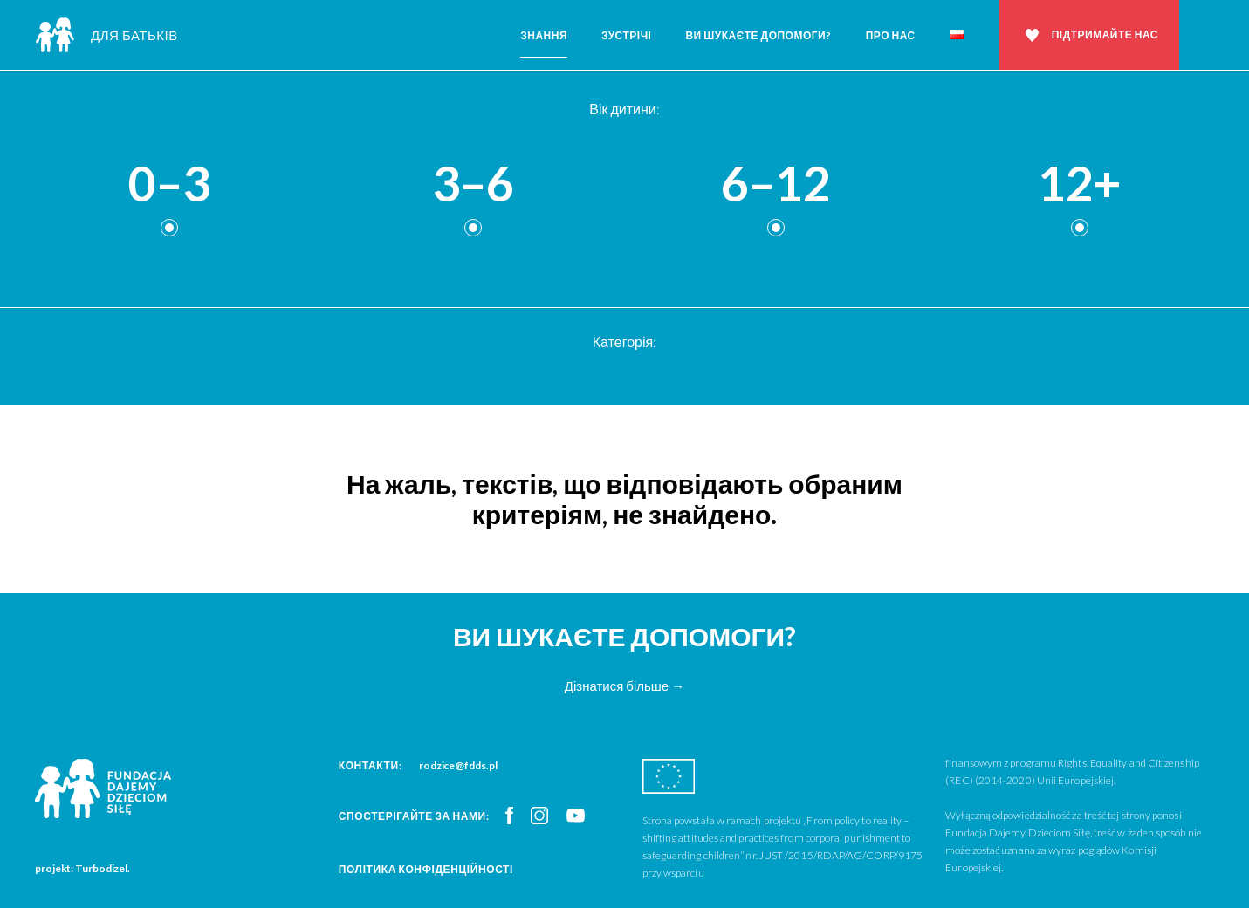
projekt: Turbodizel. (82, 868)
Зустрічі (626, 35)
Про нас (891, 35)
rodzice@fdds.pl (458, 765)
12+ (1080, 184)
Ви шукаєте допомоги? (758, 35)
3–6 (473, 184)
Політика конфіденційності (426, 869)
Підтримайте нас (1105, 34)
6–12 (776, 184)
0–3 (169, 184)
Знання (543, 35)
